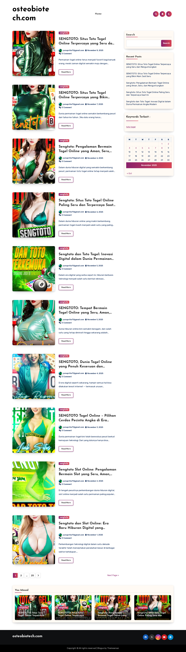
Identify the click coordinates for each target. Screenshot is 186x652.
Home (98, 14)
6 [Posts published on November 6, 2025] (148, 148)
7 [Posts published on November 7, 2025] (155, 148)
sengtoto (64, 33)
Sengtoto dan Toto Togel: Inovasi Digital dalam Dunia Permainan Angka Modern (86, 259)
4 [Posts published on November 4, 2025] (136, 148)
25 (32, 575)
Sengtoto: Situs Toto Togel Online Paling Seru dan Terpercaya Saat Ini (86, 205)
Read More (66, 72)
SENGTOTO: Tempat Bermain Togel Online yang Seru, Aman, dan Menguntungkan (84, 312)
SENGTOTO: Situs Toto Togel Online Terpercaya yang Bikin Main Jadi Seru (83, 97)
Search (130, 35)
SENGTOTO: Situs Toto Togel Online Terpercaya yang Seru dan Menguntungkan (86, 43)
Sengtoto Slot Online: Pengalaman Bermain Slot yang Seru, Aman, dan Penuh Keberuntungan (87, 474)
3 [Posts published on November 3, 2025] (129, 148)
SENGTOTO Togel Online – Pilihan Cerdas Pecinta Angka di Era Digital (87, 420)
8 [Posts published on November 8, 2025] (162, 148)
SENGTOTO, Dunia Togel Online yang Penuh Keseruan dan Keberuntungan (85, 366)
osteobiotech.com (27, 636)
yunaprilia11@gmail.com (71, 50)
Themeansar (113, 648)
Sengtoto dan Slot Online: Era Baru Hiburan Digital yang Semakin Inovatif (84, 528)
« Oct (129, 173)
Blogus (100, 648)
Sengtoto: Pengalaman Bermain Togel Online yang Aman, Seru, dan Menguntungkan (85, 151)
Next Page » (113, 575)
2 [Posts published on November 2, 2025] (168, 144)
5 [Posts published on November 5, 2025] (142, 148)
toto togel (131, 127)
